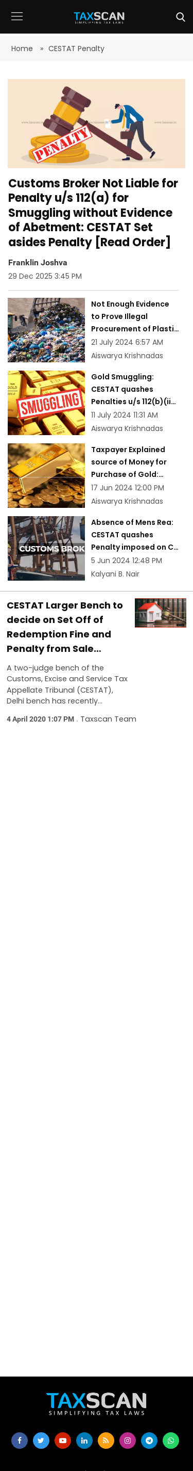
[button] (16, 24)
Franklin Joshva (37, 262)
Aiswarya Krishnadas (127, 355)
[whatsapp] (171, 1440)
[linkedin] (84, 1440)
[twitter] (41, 1440)
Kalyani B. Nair (115, 574)
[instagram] (127, 1440)
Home (23, 48)
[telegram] (149, 1440)
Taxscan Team (108, 719)
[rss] (106, 1440)
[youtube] (63, 1440)
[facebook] (19, 1440)
